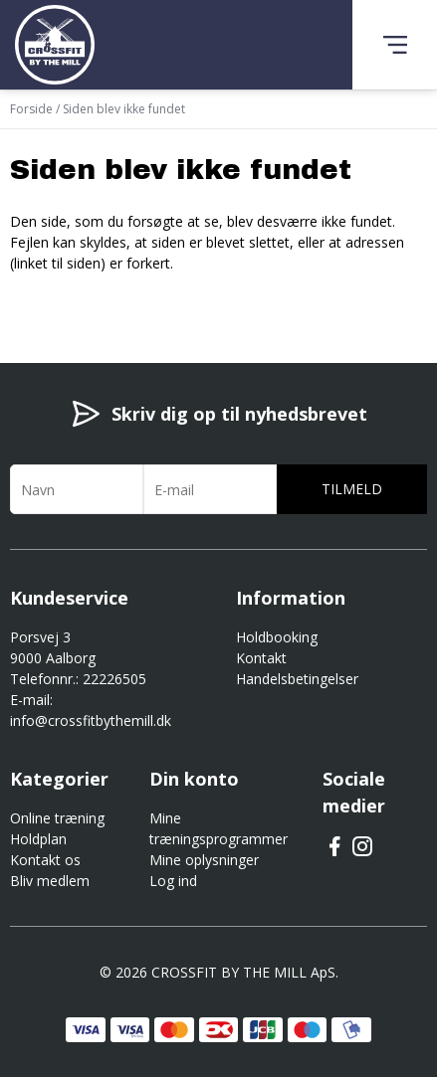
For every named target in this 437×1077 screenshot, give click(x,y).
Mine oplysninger (204, 859)
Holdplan (38, 838)
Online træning (57, 817)
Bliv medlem (50, 880)
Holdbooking (277, 637)
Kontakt (261, 657)
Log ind (173, 880)
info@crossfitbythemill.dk (90, 720)
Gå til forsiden (120, 298)
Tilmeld (352, 488)
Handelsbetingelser (297, 678)
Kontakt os (45, 859)
